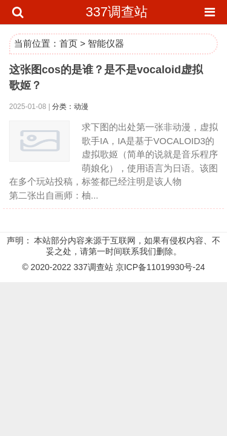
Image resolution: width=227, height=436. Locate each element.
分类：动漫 (70, 106)
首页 (68, 43)
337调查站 (116, 11)
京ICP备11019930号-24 (160, 267)
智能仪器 (106, 43)
